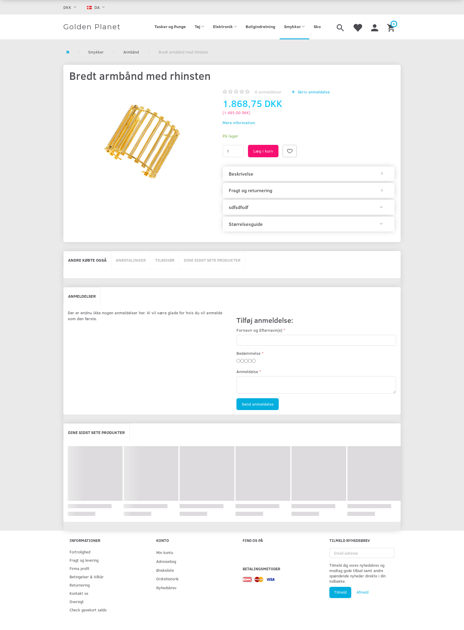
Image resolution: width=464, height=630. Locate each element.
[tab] (308, 173)
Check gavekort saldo (88, 609)
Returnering (80, 584)
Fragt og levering (84, 560)
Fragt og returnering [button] (250, 190)
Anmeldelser (82, 296)
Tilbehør (165, 260)
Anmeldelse (247, 371)
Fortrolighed (80, 551)
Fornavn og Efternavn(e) (259, 330)
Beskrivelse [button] (241, 174)
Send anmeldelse (257, 404)
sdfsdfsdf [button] (238, 207)
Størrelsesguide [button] (246, 224)
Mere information (239, 122)
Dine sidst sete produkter (212, 260)
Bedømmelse (248, 353)
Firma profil (79, 568)
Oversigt (77, 601)
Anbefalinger (131, 260)
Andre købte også (87, 260)
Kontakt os (79, 593)
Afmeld (362, 592)
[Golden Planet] (92, 26)
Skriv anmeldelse (313, 92)
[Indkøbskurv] (392, 26)
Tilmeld (340, 592)
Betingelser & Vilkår (87, 576)
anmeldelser (268, 92)
